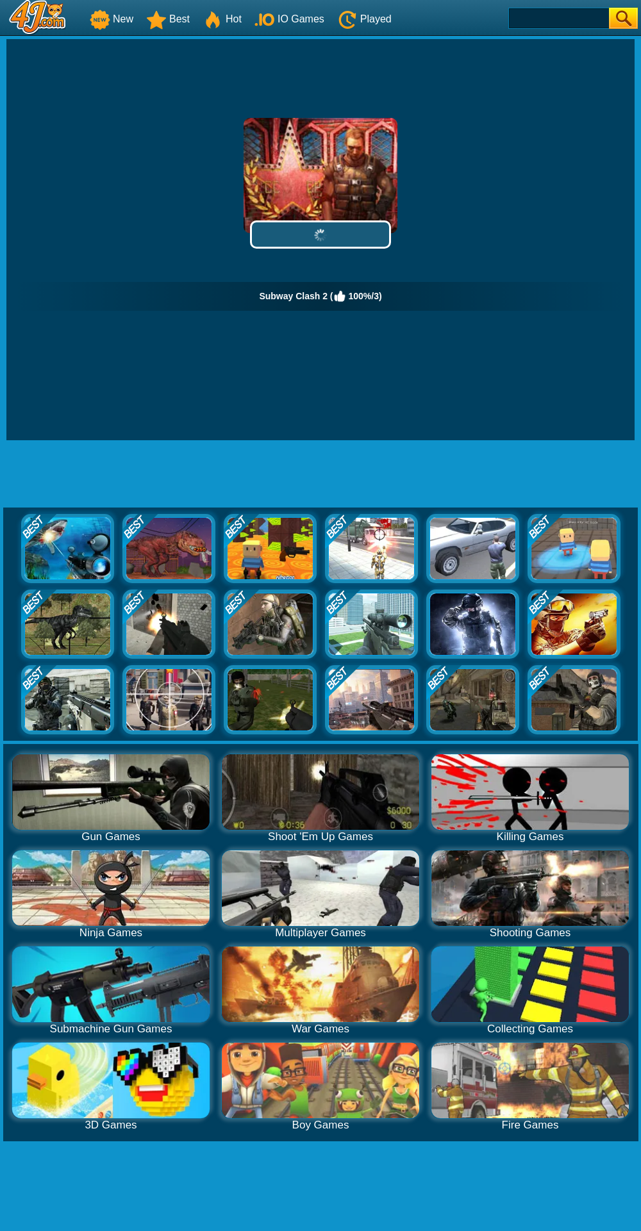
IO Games (289, 18)
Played (364, 18)
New (111, 18)
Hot (222, 18)
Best (168, 18)
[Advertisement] (320, 536)
